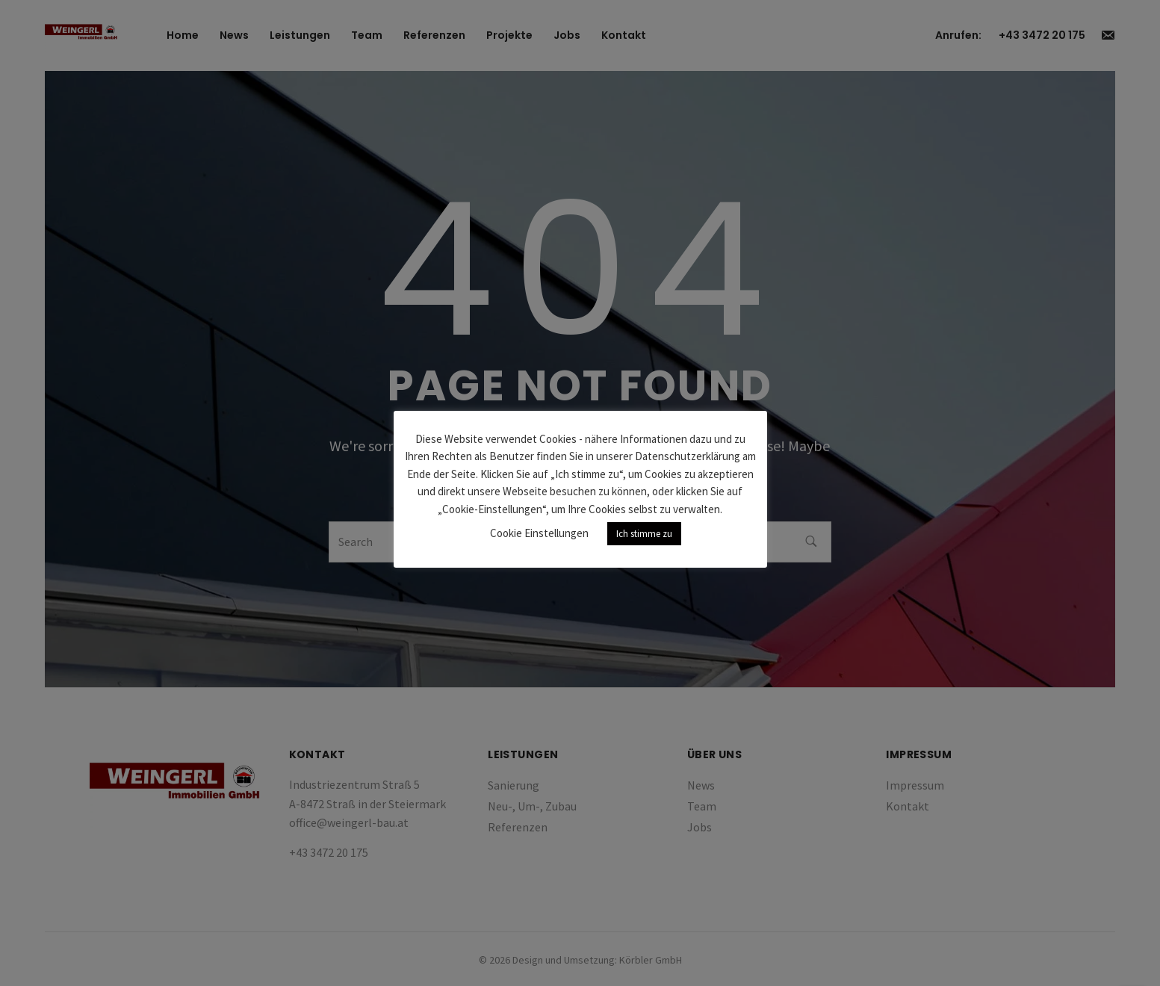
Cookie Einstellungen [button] (539, 533)
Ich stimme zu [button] (644, 533)
